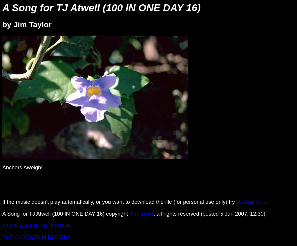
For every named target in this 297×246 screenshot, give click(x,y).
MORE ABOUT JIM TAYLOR (36, 226)
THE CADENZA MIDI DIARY (36, 237)
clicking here (251, 202)
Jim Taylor (142, 214)
